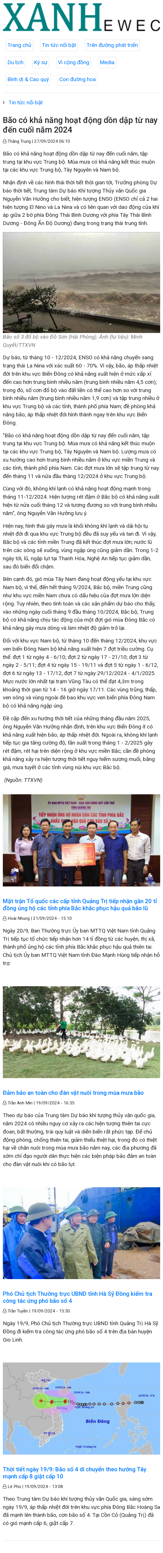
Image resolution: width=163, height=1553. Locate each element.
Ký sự (40, 62)
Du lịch (15, 62)
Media (107, 62)
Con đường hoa (77, 79)
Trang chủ (19, 45)
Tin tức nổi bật (59, 45)
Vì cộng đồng (73, 62)
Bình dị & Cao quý (28, 79)
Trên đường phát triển (112, 45)
